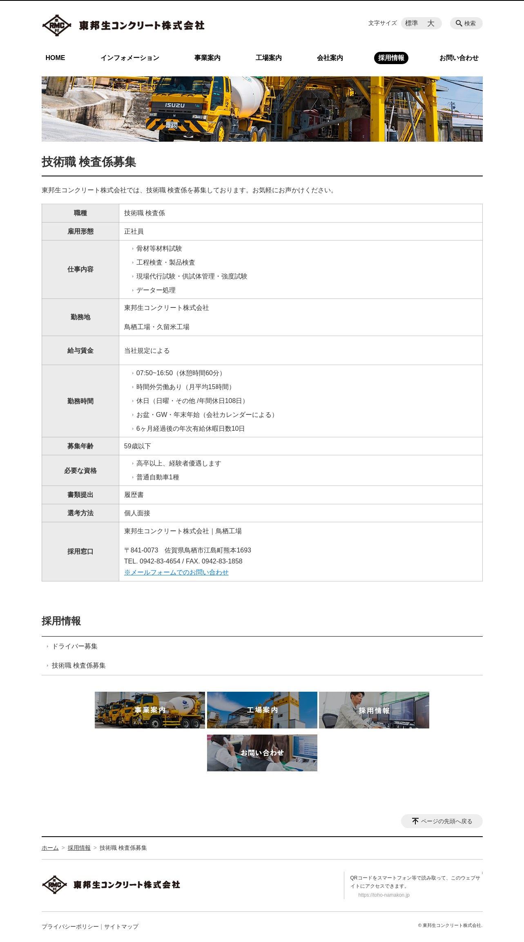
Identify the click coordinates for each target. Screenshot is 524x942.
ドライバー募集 (75, 646)
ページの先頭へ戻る (447, 821)
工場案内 (269, 57)
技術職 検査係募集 (79, 665)
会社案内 (330, 57)
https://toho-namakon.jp (384, 895)
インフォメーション (129, 57)
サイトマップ (121, 926)
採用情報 (391, 57)
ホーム (50, 847)
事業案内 (207, 57)
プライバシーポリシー (70, 926)
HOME (55, 57)
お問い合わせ (459, 57)
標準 (411, 23)
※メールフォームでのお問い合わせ (176, 572)
